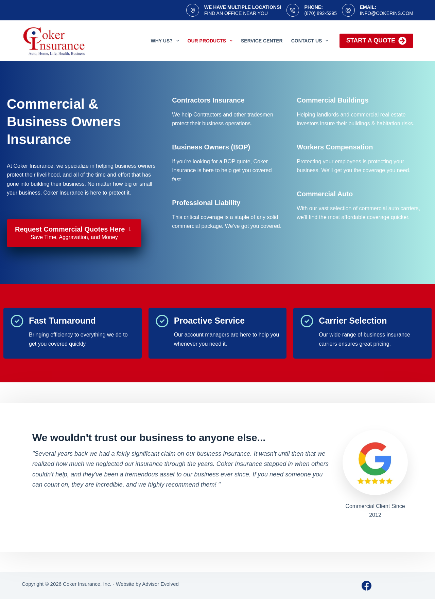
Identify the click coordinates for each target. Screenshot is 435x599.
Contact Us (311, 41)
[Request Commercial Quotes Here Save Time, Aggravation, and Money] (74, 233)
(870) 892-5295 (320, 13)
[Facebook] (366, 586)
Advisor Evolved (160, 584)
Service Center (262, 40)
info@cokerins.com (386, 13)
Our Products (211, 41)
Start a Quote (376, 41)
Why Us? (166, 41)
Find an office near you (236, 13)
